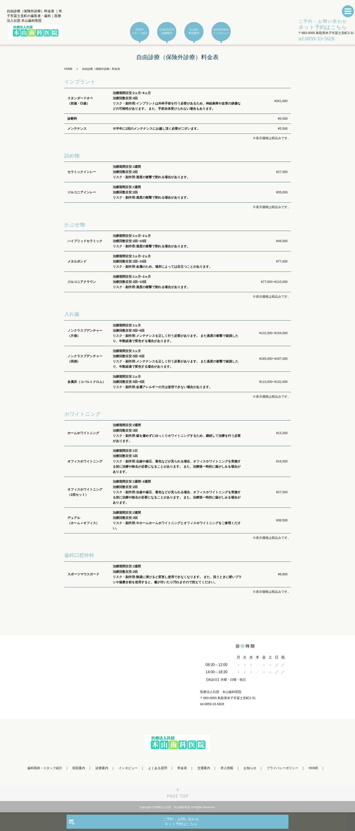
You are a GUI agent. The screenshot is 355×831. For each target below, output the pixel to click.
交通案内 (203, 768)
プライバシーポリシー (282, 768)
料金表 (182, 768)
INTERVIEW (221, 31)
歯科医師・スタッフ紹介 (44, 768)
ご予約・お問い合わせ (322, 25)
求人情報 (227, 768)
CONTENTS (166, 31)
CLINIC (194, 31)
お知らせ (250, 768)
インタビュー (128, 768)
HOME (68, 68)
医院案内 (78, 768)
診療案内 (102, 768)
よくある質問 (157, 768)
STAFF (139, 31)
